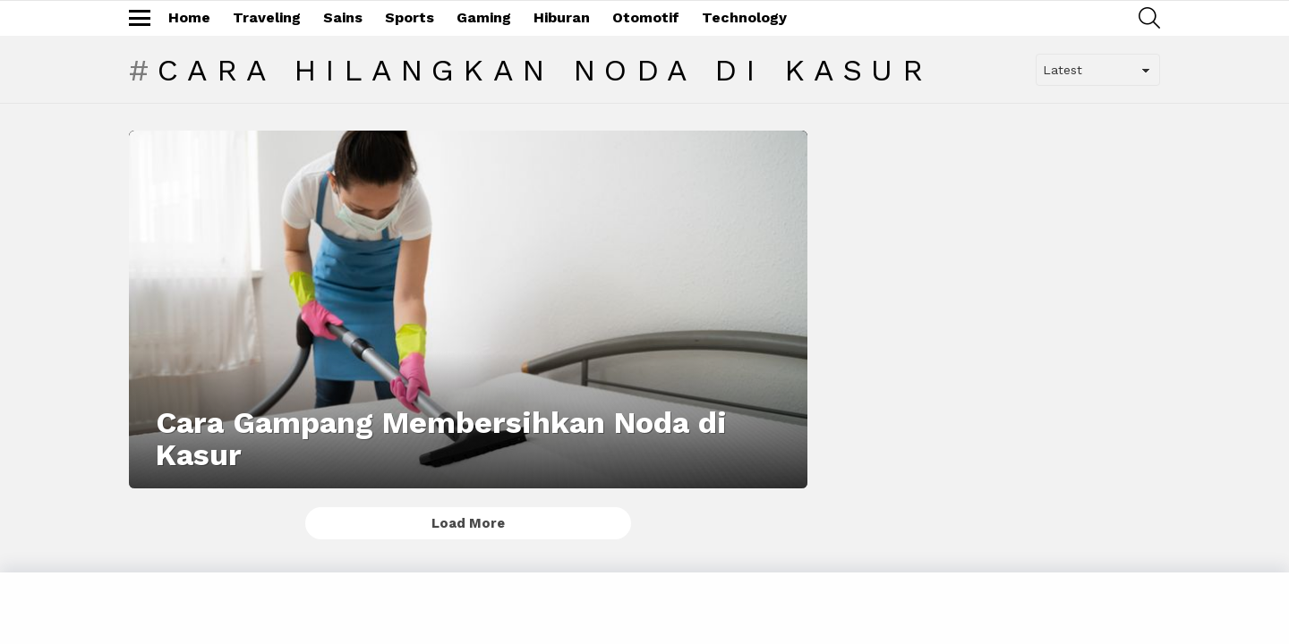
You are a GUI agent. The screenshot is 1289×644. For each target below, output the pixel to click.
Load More (468, 523)
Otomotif (645, 17)
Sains (343, 17)
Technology (744, 17)
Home (189, 17)
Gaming (484, 17)
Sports (409, 17)
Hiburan (562, 17)
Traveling (267, 17)
